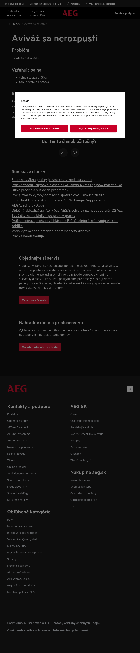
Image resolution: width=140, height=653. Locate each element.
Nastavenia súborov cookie (44, 128)
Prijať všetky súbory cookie (93, 128)
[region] (70, 115)
